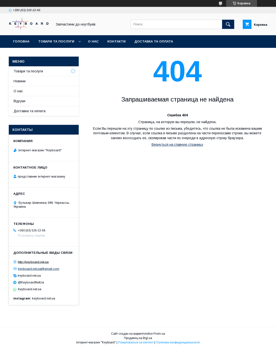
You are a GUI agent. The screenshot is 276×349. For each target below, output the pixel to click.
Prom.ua (159, 333)
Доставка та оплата (153, 41)
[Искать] (228, 24)
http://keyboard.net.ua (33, 262)
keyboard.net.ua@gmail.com (38, 269)
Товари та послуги (56, 41)
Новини (20, 81)
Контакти (116, 41)
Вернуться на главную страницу (177, 144)
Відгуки (19, 101)
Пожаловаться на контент (136, 342)
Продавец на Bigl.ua (138, 338)
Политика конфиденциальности (178, 342)
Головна (21, 41)
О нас (93, 41)
